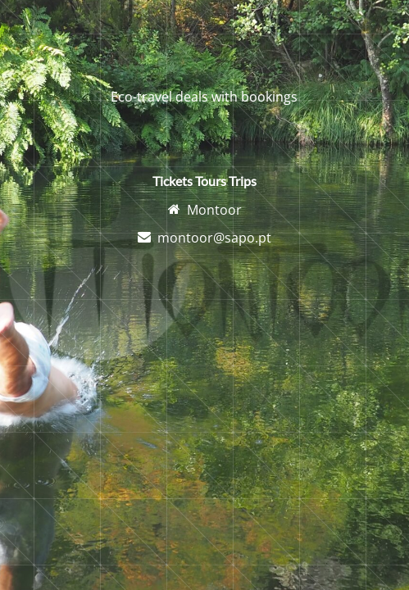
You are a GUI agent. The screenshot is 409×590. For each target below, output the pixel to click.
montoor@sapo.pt (214, 238)
